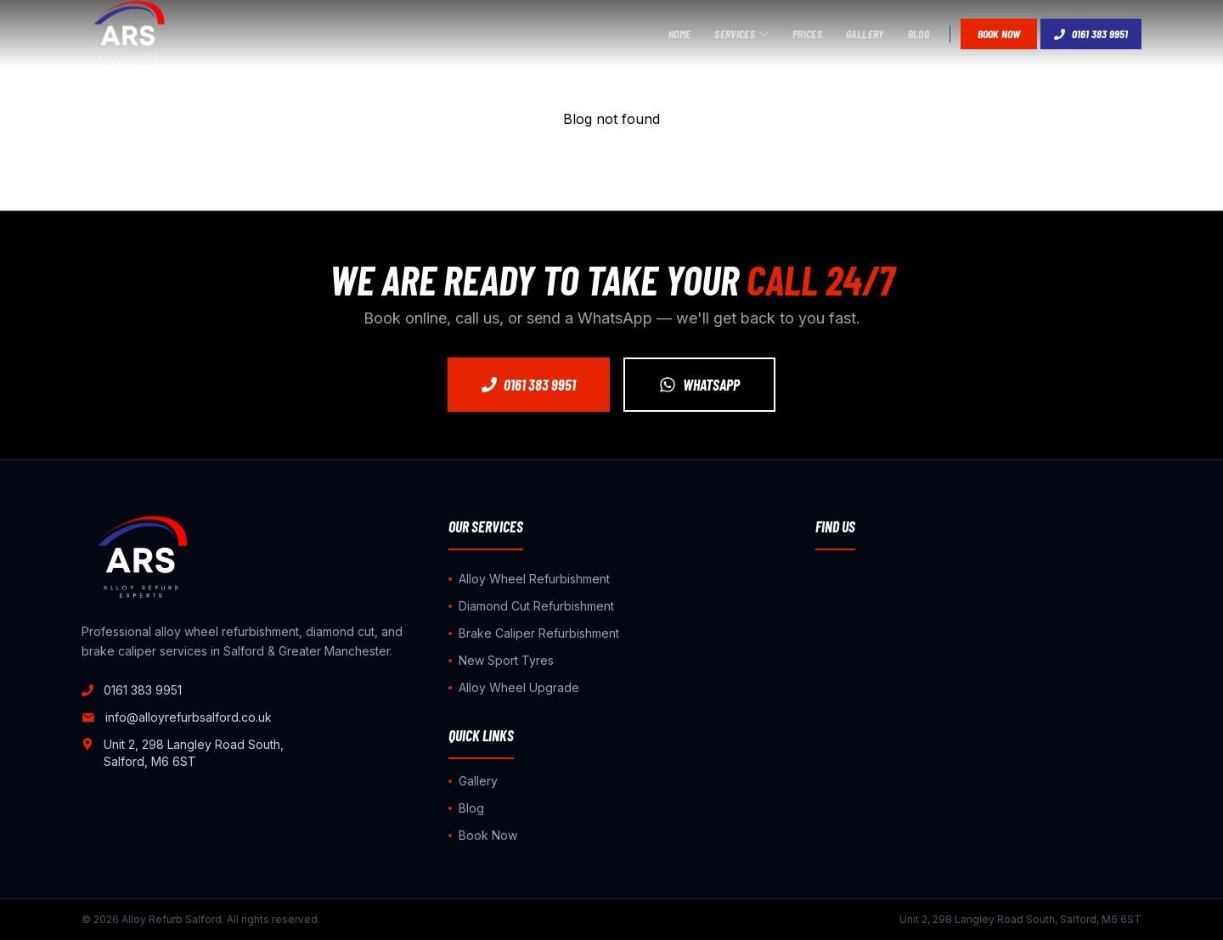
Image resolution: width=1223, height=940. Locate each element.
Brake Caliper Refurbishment (533, 633)
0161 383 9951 (1091, 33)
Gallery (864, 33)
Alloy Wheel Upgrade (513, 687)
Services (741, 33)
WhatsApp (699, 384)
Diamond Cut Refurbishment (531, 606)
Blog (918, 33)
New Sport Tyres (501, 660)
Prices (807, 33)
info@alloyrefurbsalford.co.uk (177, 717)
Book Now (999, 33)
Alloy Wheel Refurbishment (529, 578)
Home (679, 33)
